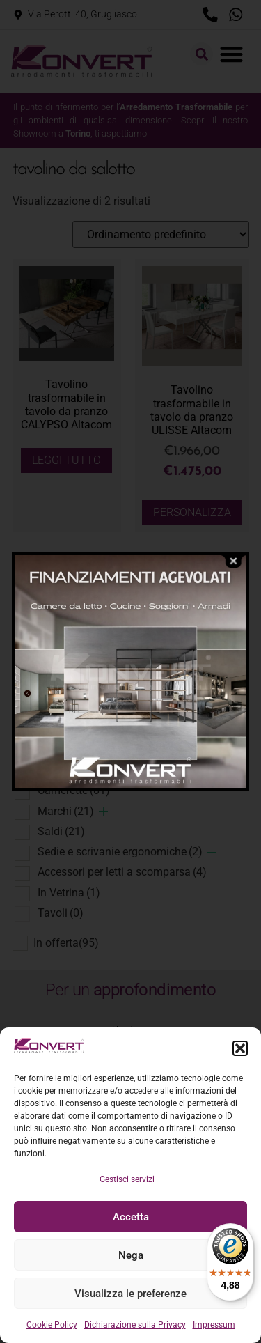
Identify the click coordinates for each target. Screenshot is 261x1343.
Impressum (214, 1325)
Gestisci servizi (127, 1179)
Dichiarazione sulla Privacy (135, 1325)
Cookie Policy (51, 1325)
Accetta (131, 1217)
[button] (240, 1048)
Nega (130, 1255)
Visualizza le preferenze (130, 1293)
